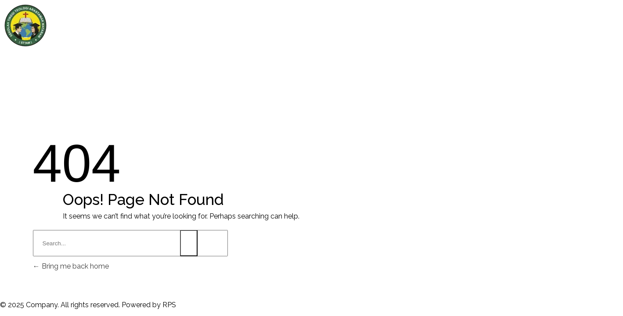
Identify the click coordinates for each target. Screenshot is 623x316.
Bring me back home (71, 266)
